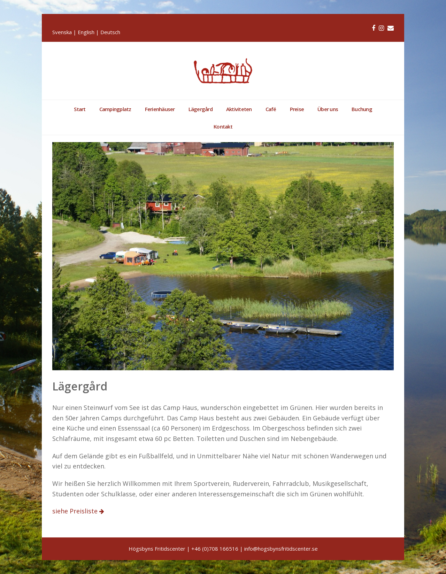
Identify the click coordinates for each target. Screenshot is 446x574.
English (86, 32)
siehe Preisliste (75, 511)
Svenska (62, 32)
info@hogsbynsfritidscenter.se (281, 548)
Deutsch (110, 32)
